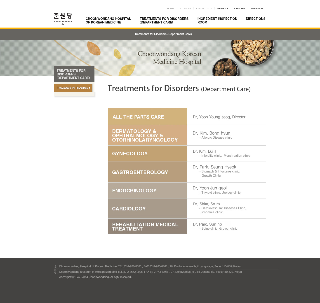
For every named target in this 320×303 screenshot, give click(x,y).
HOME (170, 8)
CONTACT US (204, 8)
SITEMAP (185, 8)
